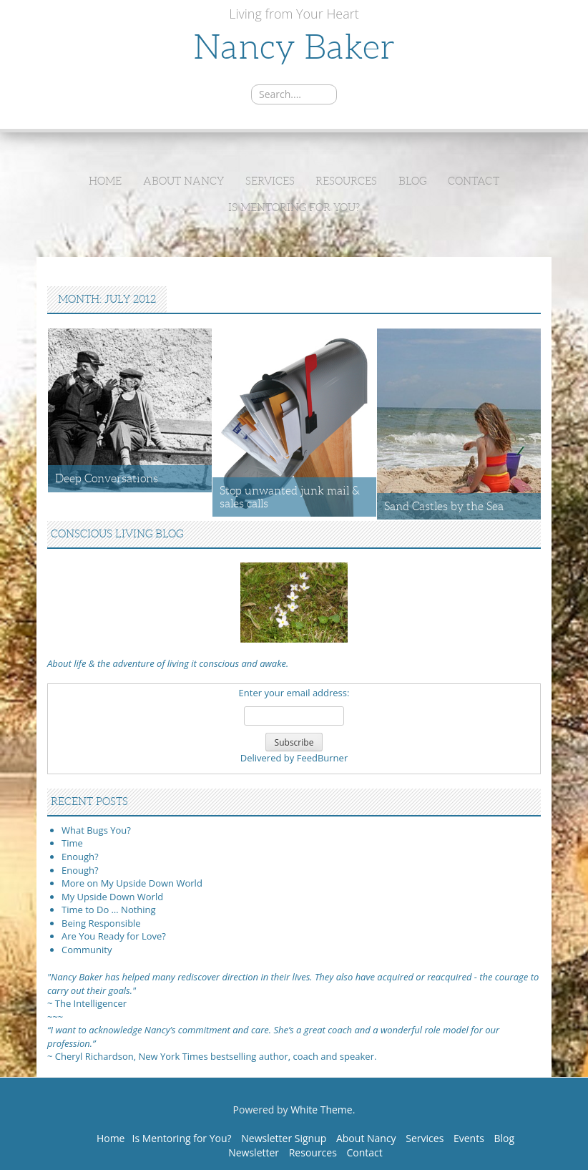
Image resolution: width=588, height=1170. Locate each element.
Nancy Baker (294, 47)
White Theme (321, 1109)
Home (105, 181)
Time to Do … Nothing (109, 909)
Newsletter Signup (283, 1138)
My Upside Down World (112, 896)
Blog (412, 181)
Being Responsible (101, 923)
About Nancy (183, 181)
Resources (346, 181)
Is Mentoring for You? (294, 207)
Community (87, 949)
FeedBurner (322, 757)
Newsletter (253, 1152)
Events (469, 1138)
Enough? (80, 856)
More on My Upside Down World (132, 883)
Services (270, 181)
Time (72, 843)
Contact (473, 181)
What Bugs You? (96, 830)
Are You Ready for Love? (114, 936)
